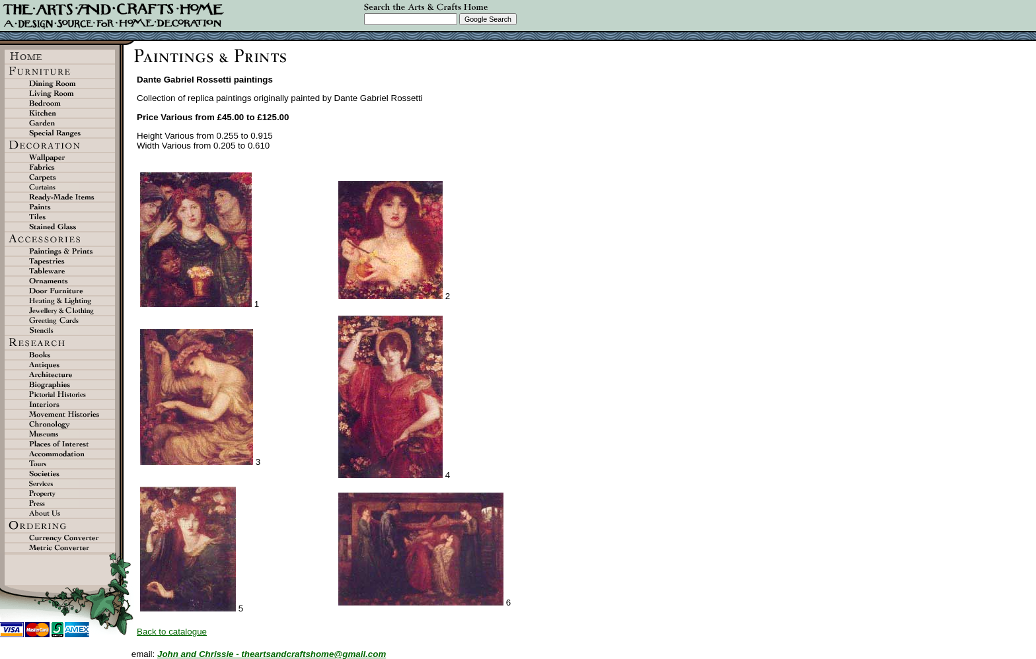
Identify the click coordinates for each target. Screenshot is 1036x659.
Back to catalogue (172, 632)
